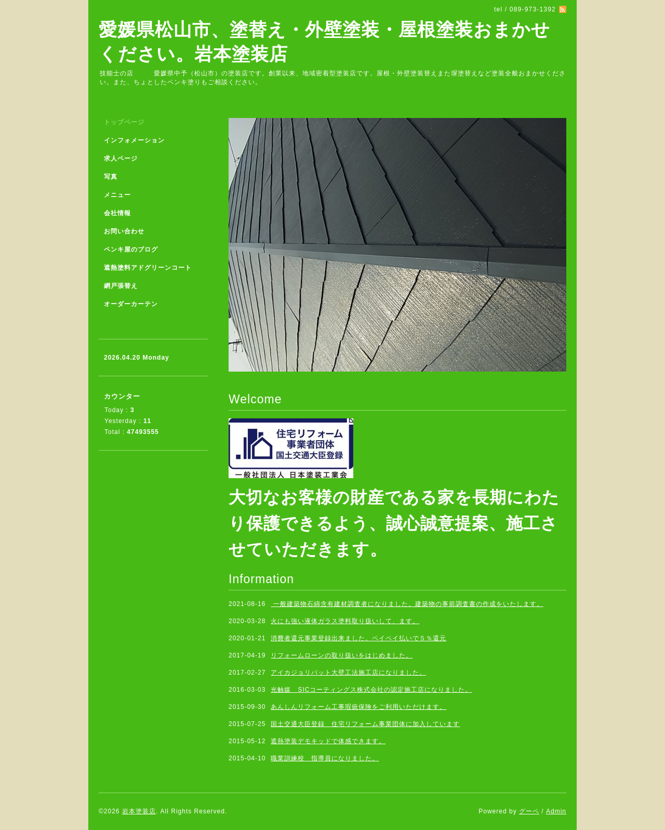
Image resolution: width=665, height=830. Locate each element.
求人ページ (121, 158)
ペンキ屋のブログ (131, 249)
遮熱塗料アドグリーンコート (148, 267)
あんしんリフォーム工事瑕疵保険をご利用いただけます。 (358, 706)
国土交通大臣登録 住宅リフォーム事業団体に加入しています (365, 724)
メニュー (117, 195)
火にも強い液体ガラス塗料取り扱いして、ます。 (345, 621)
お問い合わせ (124, 231)
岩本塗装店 (139, 811)
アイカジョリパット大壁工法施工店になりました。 (348, 672)
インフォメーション (134, 140)
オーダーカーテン (131, 304)
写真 (110, 176)
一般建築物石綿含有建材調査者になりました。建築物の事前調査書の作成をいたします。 (407, 604)
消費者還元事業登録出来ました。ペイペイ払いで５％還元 (358, 638)
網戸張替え (121, 285)
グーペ (529, 811)
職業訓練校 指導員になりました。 (325, 758)
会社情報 (117, 213)
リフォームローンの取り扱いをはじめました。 (342, 655)
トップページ (124, 122)
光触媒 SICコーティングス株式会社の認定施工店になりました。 (371, 689)
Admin (556, 811)
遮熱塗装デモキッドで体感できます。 (328, 741)
